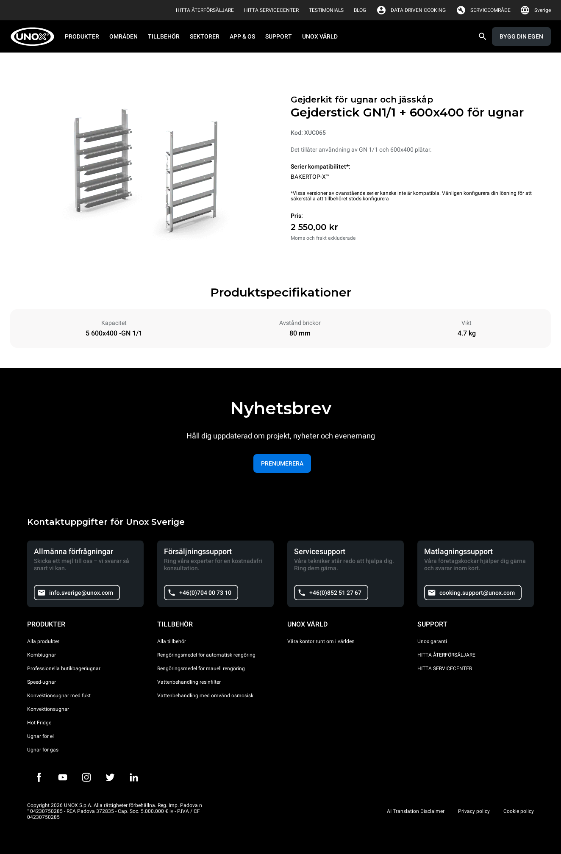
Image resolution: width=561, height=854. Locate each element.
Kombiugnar (41, 655)
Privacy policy (474, 811)
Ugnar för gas (42, 750)
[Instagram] (86, 777)
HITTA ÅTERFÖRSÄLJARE (446, 655)
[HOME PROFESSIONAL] (35, 36)
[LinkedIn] (134, 777)
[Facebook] (39, 777)
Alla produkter (43, 641)
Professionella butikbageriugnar (63, 668)
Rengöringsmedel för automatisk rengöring (206, 655)
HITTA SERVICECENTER (444, 668)
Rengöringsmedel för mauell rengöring (201, 668)
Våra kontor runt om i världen (321, 641)
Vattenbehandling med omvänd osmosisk (205, 696)
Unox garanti (432, 641)
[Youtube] (63, 777)
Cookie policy (518, 811)
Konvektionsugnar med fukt (59, 696)
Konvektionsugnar (48, 709)
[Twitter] (110, 777)
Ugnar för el (40, 736)
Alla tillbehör (171, 641)
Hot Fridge (39, 723)
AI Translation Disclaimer (415, 811)
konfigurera (376, 199)
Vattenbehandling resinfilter (189, 682)
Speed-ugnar (41, 682)
